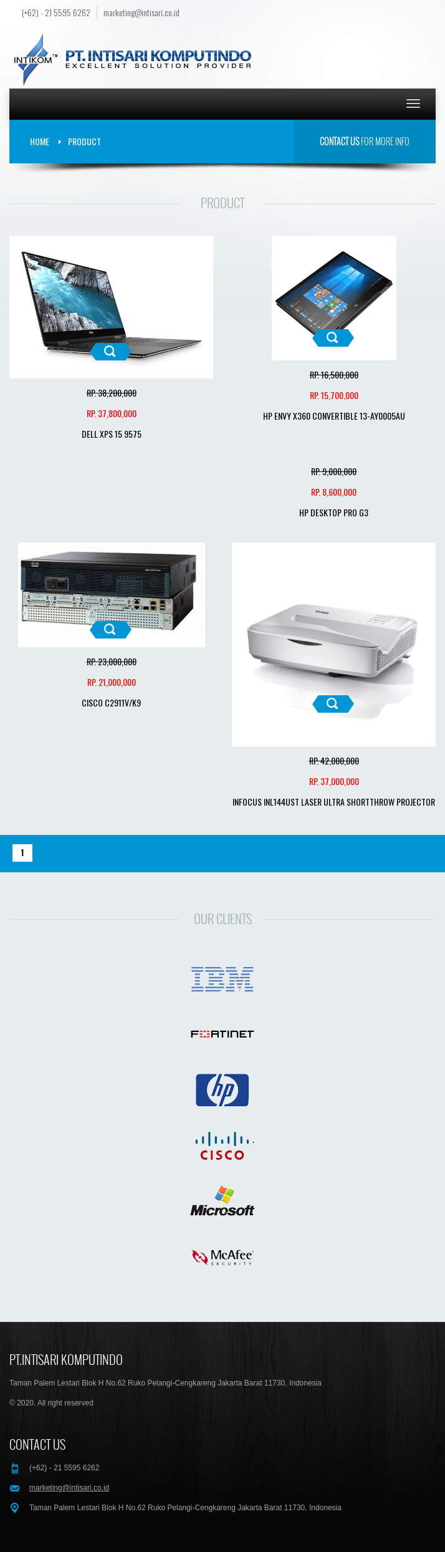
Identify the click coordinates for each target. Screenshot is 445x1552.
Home (39, 141)
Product (84, 141)
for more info (364, 141)
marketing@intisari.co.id (141, 12)
